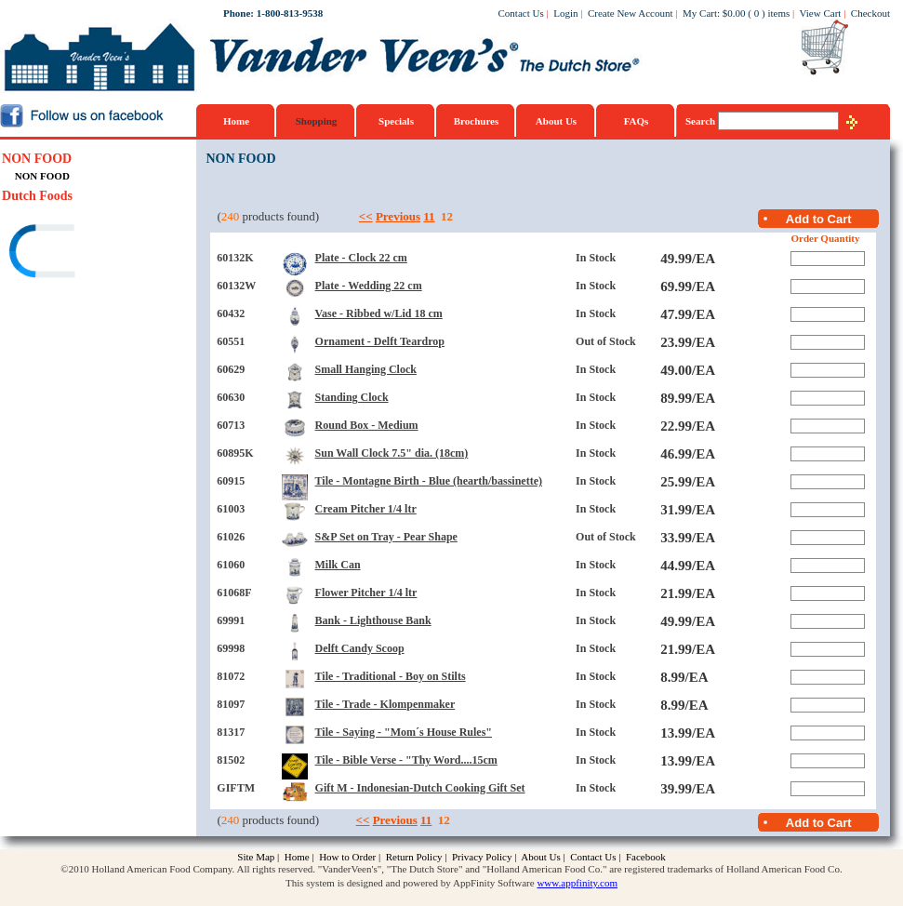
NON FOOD (37, 159)
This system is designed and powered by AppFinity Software (410, 882)
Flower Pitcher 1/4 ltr (366, 592)
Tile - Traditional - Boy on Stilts (390, 676)
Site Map (255, 856)
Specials (396, 121)
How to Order (347, 856)
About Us (556, 121)
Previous (398, 216)
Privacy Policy (481, 856)
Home (236, 121)
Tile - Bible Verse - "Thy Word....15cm (406, 759)
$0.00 (734, 13)
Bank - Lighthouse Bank (373, 620)
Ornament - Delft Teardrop (380, 341)
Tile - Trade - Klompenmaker (385, 704)
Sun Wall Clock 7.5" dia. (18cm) (392, 453)
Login (565, 13)
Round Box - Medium (366, 425)
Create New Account (630, 13)
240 (230, 216)
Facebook (646, 856)
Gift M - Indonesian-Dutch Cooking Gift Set (420, 787)
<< (366, 216)
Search (701, 121)
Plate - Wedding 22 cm (368, 285)
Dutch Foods (37, 196)
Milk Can (338, 564)
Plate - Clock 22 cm (361, 257)
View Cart (821, 13)
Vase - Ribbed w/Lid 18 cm (379, 313)
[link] (73, 253)
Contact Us (521, 13)
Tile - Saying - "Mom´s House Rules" (403, 732)
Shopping (317, 121)
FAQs (636, 121)
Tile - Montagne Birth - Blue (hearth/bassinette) (428, 480)
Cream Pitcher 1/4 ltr (366, 508)
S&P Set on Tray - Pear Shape (386, 536)
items (778, 13)
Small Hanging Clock (366, 369)
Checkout (870, 13)
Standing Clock (352, 397)
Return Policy (414, 856)
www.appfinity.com (577, 882)
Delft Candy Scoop (360, 648)
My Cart (700, 13)
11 (428, 216)
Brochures (476, 121)
